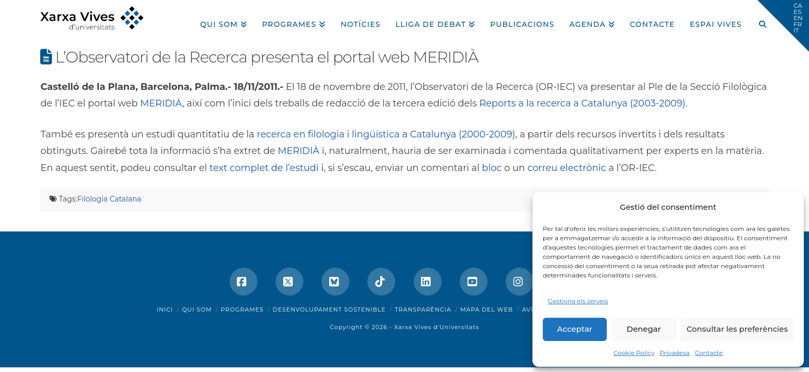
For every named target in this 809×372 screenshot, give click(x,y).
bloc (491, 168)
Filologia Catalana (109, 199)
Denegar (644, 329)
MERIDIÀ (161, 103)
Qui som (197, 309)
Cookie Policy (634, 353)
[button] (783, 26)
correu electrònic (566, 168)
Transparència (423, 309)
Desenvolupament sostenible (329, 309)
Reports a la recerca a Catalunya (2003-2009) (582, 103)
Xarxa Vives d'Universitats (436, 327)
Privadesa (675, 353)
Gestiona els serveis (578, 301)
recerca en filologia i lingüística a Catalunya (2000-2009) (386, 134)
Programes (242, 309)
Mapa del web (486, 309)
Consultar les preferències (737, 329)
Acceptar (574, 329)
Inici (165, 309)
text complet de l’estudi (264, 168)
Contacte (709, 353)
